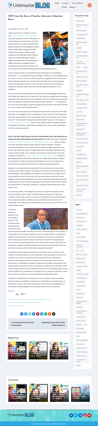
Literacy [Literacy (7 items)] (79, 111)
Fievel (54, 102)
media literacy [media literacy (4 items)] (81, 115)
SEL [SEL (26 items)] (78, 150)
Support (73, 7)
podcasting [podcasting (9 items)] (80, 129)
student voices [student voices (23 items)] (81, 172)
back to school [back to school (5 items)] (81, 30)
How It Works (78, 3)
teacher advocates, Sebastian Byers (24, 36)
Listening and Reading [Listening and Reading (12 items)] (82, 95)
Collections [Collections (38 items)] (80, 38)
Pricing (64, 7)
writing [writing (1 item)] (79, 195)
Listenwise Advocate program (19, 122)
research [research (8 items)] (79, 146)
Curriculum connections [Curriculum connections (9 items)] (80, 62)
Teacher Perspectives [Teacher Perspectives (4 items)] (82, 180)
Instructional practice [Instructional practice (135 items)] (82, 85)
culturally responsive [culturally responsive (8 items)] (82, 56)
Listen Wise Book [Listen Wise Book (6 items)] (81, 108)
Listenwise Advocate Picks (16, 305)
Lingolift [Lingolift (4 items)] (79, 90)
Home (57, 3)
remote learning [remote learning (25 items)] (82, 142)
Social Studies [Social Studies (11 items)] (81, 154)
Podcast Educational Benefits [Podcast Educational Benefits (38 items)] (81, 124)
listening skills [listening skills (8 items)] (81, 104)
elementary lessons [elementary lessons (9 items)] (81, 72)
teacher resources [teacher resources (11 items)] (82, 185)
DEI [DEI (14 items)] (78, 67)
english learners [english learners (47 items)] (81, 77)
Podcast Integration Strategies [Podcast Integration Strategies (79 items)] (81, 134)
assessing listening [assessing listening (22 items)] (81, 25)
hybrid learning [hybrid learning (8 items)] (81, 80)
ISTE (18, 76)
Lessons (65, 3)
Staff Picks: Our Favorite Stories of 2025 (79, 396)
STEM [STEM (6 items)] (78, 162)
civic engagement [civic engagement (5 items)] (82, 34)
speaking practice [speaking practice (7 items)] (81, 158)
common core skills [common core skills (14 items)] (81, 43)
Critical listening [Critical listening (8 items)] (81, 52)
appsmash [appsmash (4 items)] (80, 21)
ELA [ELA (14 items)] (85, 67)
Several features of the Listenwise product (41, 156)
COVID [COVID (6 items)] (78, 48)
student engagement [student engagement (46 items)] (82, 167)
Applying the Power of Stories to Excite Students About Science (31, 142)
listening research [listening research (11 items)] (82, 100)
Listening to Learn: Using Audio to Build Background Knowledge (36, 349)
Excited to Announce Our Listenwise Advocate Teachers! (25, 302)
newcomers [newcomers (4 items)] (80, 119)
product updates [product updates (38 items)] (82, 139)
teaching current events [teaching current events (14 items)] (80, 190)
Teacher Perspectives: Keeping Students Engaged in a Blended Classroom (29, 299)
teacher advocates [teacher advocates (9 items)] (82, 175)
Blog (33, 342)
